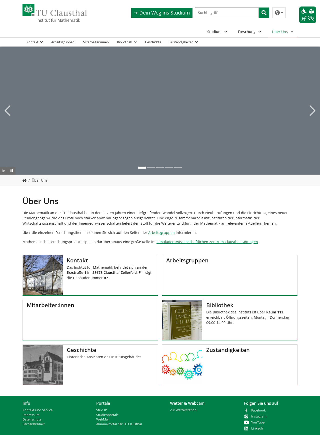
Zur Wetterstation (183, 410)
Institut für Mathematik (58, 20)
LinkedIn (257, 428)
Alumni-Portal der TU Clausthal (119, 424)
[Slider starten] (4, 171)
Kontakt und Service (37, 410)
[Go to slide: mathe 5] (178, 168)
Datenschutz (31, 419)
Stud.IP (101, 410)
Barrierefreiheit (33, 424)
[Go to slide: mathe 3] (160, 168)
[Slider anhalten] (12, 171)
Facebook (258, 410)
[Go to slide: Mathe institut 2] (142, 168)
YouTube (257, 422)
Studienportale (107, 415)
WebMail (102, 419)
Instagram (258, 416)
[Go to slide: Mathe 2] (151, 168)
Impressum (31, 415)
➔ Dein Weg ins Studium (162, 12)
